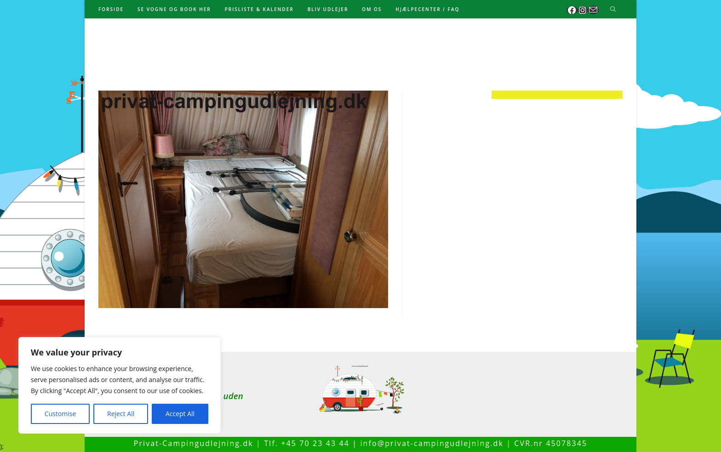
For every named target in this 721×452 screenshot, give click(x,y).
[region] (119, 385)
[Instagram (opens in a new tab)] (583, 10)
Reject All (120, 413)
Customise (60, 413)
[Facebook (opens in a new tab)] (572, 10)
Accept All (180, 413)
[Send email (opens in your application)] (593, 10)
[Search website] (613, 10)
